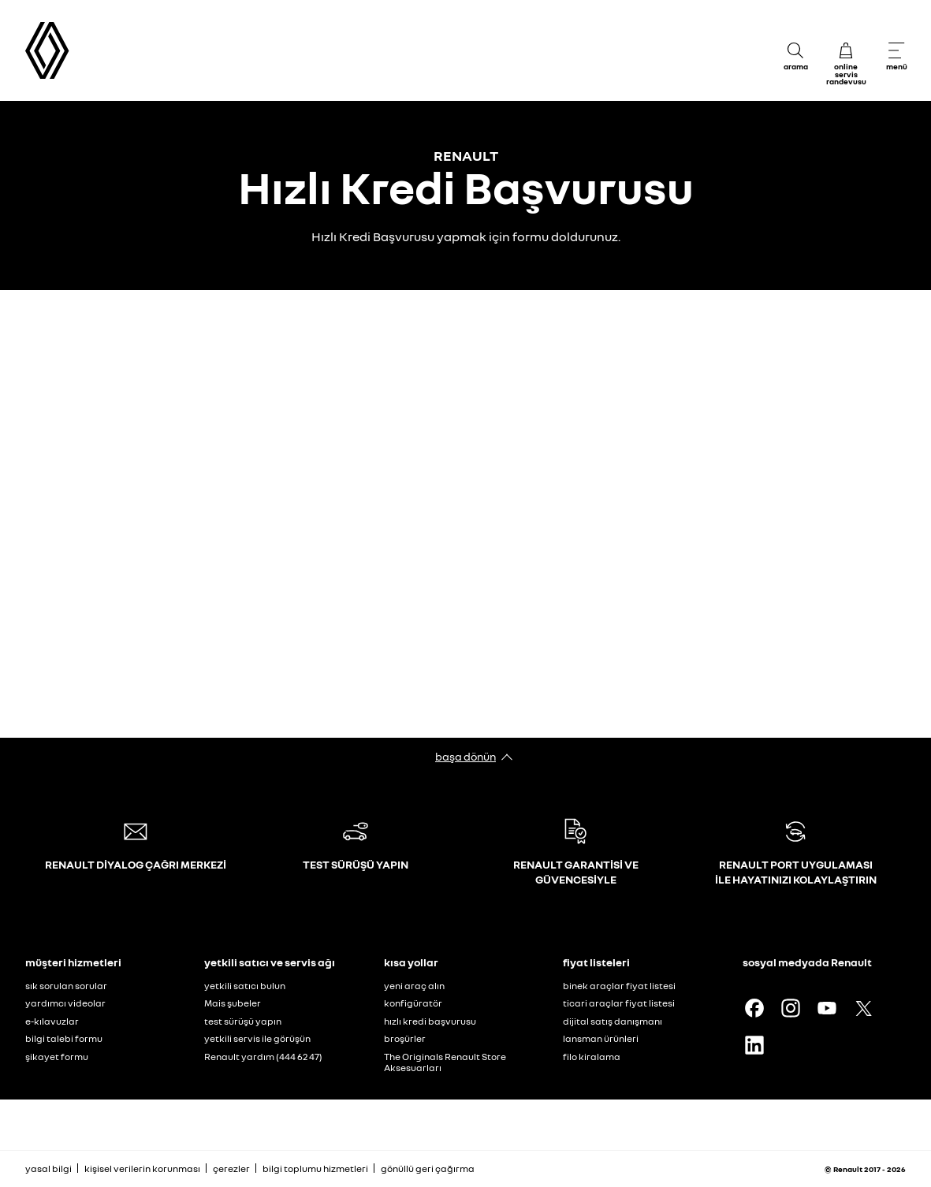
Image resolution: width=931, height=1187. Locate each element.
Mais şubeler (232, 1003)
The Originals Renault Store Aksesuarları (445, 1062)
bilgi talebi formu (63, 1038)
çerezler (231, 1168)
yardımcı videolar (65, 1003)
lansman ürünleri (601, 1038)
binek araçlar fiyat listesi (619, 986)
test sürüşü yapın (242, 1021)
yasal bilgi (48, 1168)
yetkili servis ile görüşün (257, 1038)
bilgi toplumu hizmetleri (315, 1168)
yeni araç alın (414, 986)
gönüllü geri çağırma (428, 1168)
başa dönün (465, 756)
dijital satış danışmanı (612, 1021)
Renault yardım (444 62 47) (263, 1056)
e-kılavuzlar (52, 1021)
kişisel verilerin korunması (142, 1168)
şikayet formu (56, 1056)
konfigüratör (413, 1003)
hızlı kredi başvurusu (430, 1021)
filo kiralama (591, 1056)
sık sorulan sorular (66, 986)
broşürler (405, 1038)
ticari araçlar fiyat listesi (619, 1003)
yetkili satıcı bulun (244, 986)
